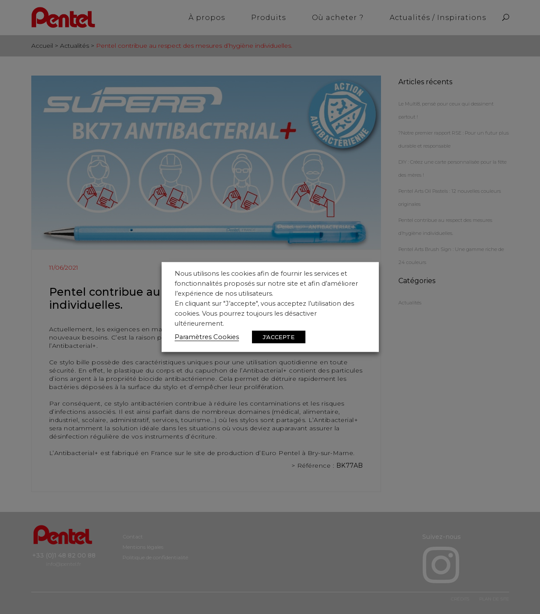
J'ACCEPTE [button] (279, 336)
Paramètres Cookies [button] (207, 337)
